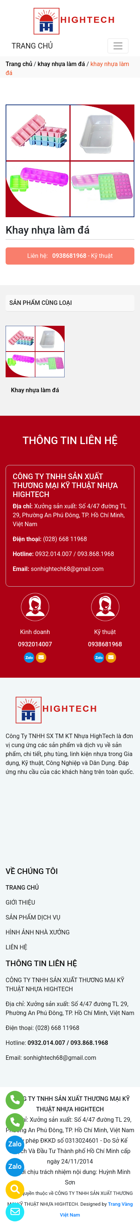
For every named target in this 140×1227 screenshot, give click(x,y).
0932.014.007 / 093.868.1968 (74, 554)
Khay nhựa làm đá (35, 390)
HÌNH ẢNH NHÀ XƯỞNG (38, 932)
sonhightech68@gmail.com (67, 568)
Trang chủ (19, 64)
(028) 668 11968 (65, 539)
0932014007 (35, 644)
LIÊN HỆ (16, 947)
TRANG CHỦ (32, 45)
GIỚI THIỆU (20, 902)
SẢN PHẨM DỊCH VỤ (33, 917)
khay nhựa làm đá (61, 64)
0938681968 (69, 255)
